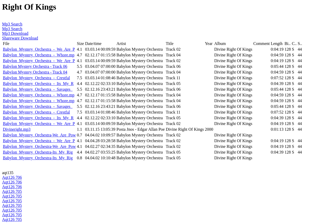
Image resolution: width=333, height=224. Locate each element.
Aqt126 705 (12, 191)
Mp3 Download (15, 33)
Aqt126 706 (12, 177)
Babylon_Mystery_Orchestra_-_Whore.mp (38, 55)
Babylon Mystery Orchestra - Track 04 (35, 72)
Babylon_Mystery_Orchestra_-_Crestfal (36, 78)
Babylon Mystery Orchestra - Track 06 (35, 66)
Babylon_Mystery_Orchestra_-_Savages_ (38, 89)
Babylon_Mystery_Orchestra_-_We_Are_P (39, 49)
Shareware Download (20, 38)
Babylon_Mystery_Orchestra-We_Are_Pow (39, 135)
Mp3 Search (12, 24)
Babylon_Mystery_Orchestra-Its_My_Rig (38, 152)
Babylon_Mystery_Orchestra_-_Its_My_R (38, 83)
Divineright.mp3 (16, 129)
